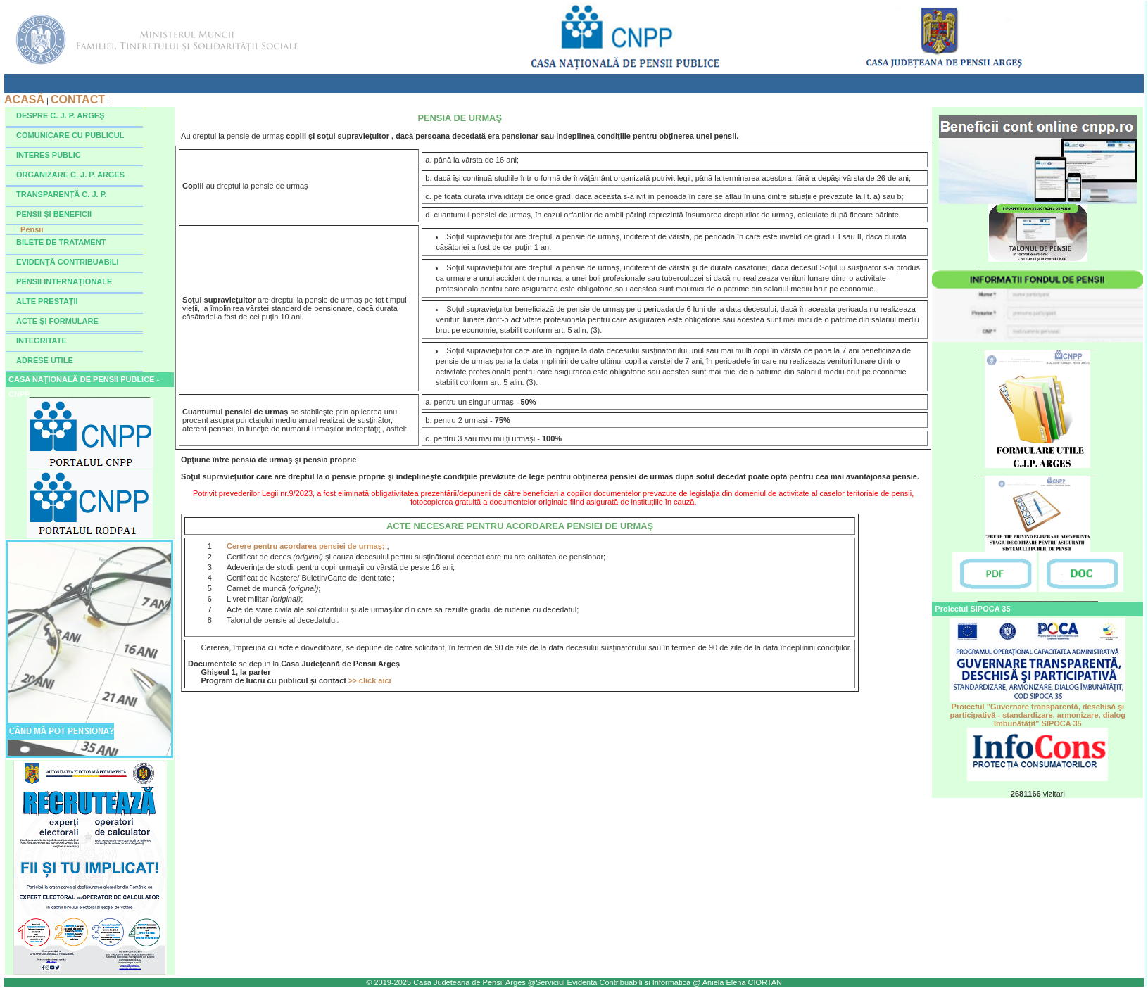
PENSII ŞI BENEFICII (54, 214)
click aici (369, 680)
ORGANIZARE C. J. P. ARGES (70, 174)
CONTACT (78, 100)
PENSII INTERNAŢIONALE (64, 281)
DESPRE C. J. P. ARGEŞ (60, 115)
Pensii (31, 229)
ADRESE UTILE (44, 360)
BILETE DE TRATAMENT (61, 242)
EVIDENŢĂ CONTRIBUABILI (67, 262)
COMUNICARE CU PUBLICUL (70, 135)
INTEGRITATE (41, 340)
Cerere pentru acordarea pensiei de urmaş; (306, 546)
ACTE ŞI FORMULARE (57, 321)
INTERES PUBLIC (48, 155)
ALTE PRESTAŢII (47, 301)
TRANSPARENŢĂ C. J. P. (61, 194)
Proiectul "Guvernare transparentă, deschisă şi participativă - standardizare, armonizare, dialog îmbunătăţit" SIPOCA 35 (1037, 711)
